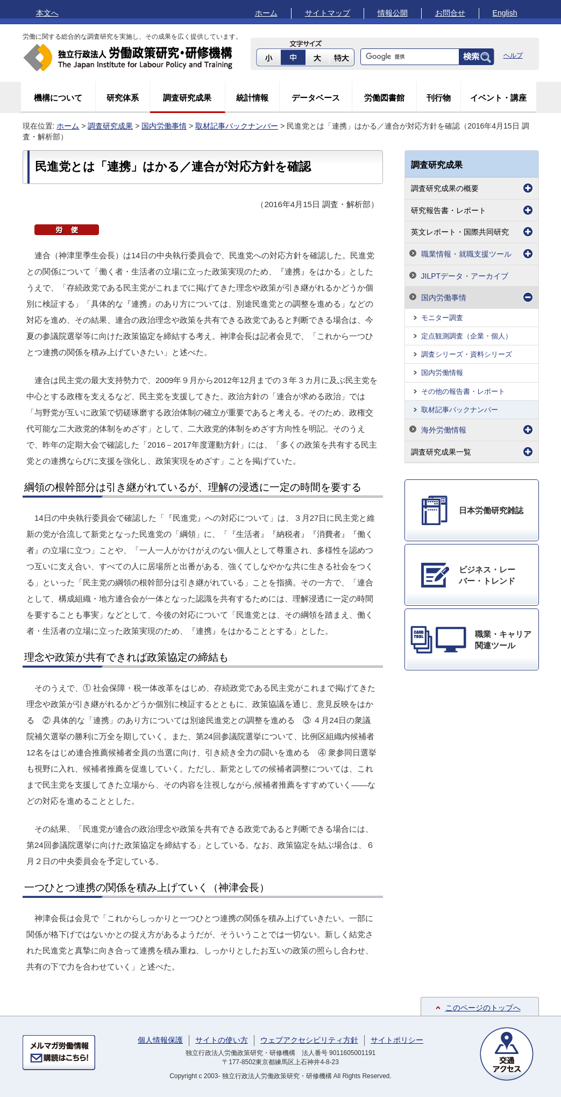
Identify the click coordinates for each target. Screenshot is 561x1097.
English (505, 13)
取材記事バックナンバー (236, 126)
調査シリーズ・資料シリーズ (466, 354)
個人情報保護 (160, 1040)
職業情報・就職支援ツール (466, 254)
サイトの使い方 (221, 1040)
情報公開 (393, 13)
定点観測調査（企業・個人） (466, 336)
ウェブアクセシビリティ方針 (309, 1040)
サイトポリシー (397, 1040)
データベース (316, 97)
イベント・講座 (498, 97)
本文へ (47, 13)
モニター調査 (442, 318)
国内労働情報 (442, 373)
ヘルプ (513, 55)
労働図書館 (384, 97)
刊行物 (439, 97)
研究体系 (122, 97)
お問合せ (450, 13)
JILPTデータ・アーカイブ (465, 276)
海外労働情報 (443, 430)
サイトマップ (327, 13)
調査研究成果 (187, 97)
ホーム (266, 13)
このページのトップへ (483, 1007)
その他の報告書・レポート (463, 391)
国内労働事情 (164, 126)
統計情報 (252, 97)
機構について (58, 97)
